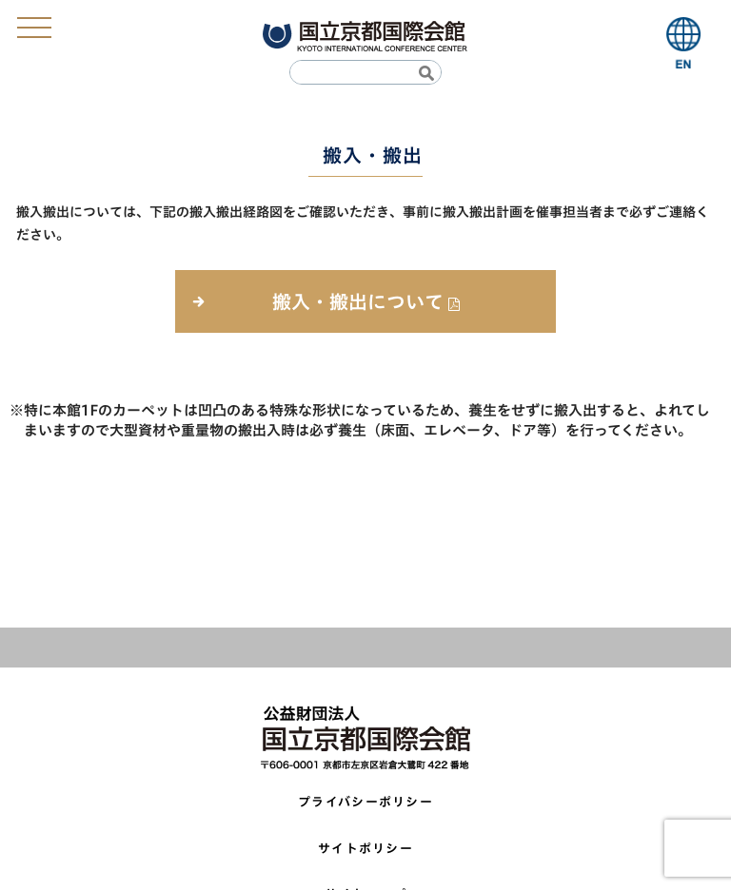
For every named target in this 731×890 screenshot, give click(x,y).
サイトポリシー (365, 848)
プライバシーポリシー (365, 802)
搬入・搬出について (358, 301)
